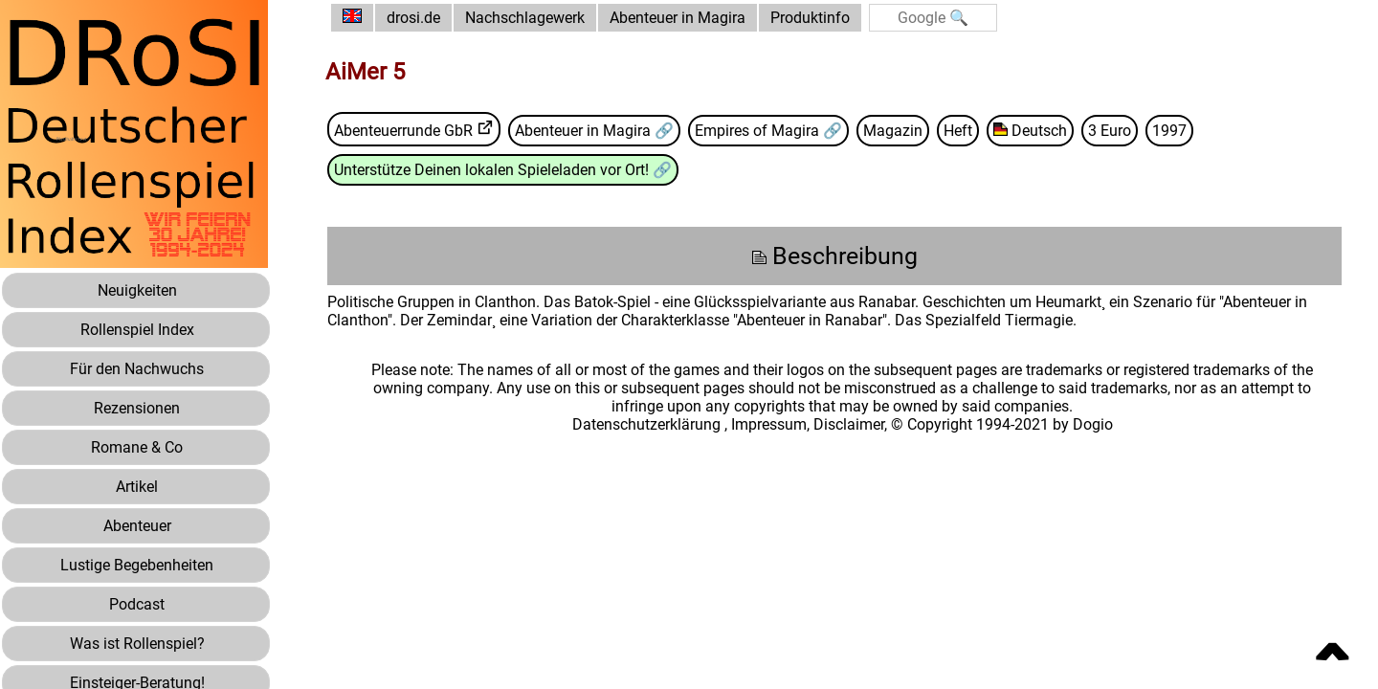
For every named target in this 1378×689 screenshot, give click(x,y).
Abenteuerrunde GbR (403, 131)
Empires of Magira (759, 131)
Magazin (892, 131)
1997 (1169, 131)
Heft (958, 131)
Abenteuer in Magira (677, 18)
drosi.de (413, 18)
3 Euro (1109, 131)
